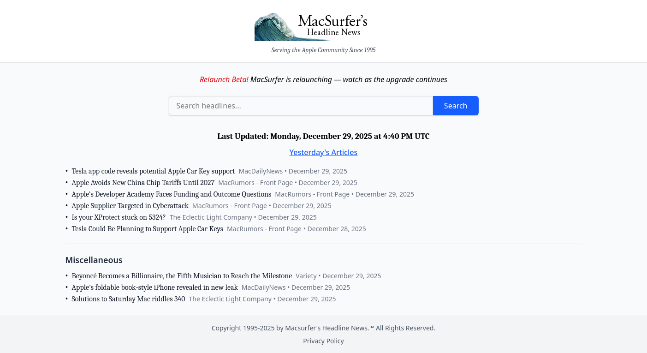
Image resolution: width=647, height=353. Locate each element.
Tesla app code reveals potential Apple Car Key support (153, 171)
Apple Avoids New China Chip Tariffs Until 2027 (143, 183)
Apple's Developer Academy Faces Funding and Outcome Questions (172, 194)
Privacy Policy (323, 340)
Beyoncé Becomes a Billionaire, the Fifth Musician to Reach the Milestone (182, 276)
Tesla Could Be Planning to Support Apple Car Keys (148, 229)
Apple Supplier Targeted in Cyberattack (130, 206)
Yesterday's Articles (324, 152)
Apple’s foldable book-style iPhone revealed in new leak (155, 287)
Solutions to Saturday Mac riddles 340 (128, 299)
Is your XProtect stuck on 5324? (119, 217)
